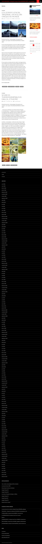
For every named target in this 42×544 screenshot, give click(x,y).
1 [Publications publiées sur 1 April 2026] (33, 45)
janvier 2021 (4, 307)
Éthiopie (8, 165)
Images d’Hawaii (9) (5, 490)
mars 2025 (3, 210)
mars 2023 (3, 257)
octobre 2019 (4, 336)
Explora (3, 517)
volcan (22, 86)
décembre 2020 (4, 309)
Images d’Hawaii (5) (5, 500)
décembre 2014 (4, 454)
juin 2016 (3, 417)
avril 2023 (3, 255)
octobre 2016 (4, 409)
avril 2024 (3, 230)
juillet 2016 (4, 415)
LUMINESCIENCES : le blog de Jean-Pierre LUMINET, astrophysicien (14, 519)
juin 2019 (3, 344)
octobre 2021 (4, 289)
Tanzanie (17, 86)
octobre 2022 (4, 267)
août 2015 (3, 437)
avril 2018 (3, 372)
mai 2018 (3, 370)
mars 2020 (3, 326)
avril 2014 (3, 468)
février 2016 (4, 425)
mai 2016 (3, 419)
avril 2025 (3, 208)
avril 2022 (3, 277)
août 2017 (3, 389)
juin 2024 (3, 228)
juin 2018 (3, 368)
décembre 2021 (4, 285)
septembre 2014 (4, 460)
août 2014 (3, 462)
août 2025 (3, 200)
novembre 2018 (4, 358)
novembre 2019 (4, 334)
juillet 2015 (4, 439)
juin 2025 (3, 204)
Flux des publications (5, 533)
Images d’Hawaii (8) (5, 492)
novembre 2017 (4, 383)
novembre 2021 (4, 287)
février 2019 (4, 352)
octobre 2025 (4, 196)
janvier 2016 (4, 427)
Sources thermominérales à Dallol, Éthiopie (11, 97)
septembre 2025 (4, 198)
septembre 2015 (4, 435)
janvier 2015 (4, 452)
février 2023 (4, 259)
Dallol (4, 165)
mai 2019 (3, 346)
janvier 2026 (4, 190)
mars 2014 (3, 470)
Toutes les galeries (34, 37)
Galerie (4, 18)
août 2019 (3, 340)
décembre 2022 (4, 263)
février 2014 (4, 472)
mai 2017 (3, 395)
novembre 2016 (4, 407)
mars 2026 (3, 186)
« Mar (31, 53)
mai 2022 (3, 275)
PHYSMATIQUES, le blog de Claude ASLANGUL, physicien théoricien (14, 523)
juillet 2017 (4, 391)
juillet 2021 (4, 295)
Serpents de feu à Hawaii (6, 502)
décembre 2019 (4, 332)
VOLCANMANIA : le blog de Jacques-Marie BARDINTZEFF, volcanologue (18, 1)
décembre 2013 (4, 476)
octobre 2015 (4, 433)
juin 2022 (3, 273)
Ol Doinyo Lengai (11, 86)
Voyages (3, 10)
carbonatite (5, 86)
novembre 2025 (4, 194)
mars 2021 (3, 303)
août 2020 (3, 318)
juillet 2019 (4, 342)
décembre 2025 (4, 192)
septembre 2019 (4, 338)
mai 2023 (3, 253)
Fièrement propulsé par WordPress (7, 542)
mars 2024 (3, 232)
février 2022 (4, 281)
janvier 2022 (4, 283)
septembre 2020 (4, 316)
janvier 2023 (4, 261)
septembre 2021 (4, 291)
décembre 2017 (4, 381)
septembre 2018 (4, 362)
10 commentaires (17, 18)
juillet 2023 (4, 249)
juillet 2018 (4, 366)
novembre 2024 (4, 218)
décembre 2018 (4, 356)
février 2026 (4, 188)
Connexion (4, 531)
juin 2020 (3, 322)
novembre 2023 (4, 240)
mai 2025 (3, 206)
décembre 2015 (4, 429)
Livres (3, 174)
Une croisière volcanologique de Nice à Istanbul (10, 483)
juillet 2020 (4, 320)
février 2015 (4, 450)
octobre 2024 (4, 220)
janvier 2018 (4, 379)
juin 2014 (3, 464)
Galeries (34, 6)
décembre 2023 (4, 238)
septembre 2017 (4, 387)
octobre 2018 (4, 360)
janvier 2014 (4, 474)
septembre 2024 (4, 222)
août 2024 (3, 224)
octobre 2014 (4, 458)
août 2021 (3, 293)
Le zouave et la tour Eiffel (6, 485)
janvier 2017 (4, 403)
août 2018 (3, 364)
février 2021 (4, 305)
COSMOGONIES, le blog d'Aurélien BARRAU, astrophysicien (12, 513)
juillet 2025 (4, 202)
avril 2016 (3, 421)
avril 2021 (3, 301)
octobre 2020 (4, 314)
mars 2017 (3, 399)
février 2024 (4, 234)
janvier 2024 (4, 236)
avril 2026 (3, 184)
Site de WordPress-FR (5, 537)
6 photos (37, 15)
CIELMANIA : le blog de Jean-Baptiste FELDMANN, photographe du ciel (14, 511)
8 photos (37, 29)
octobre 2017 (4, 385)
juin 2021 (3, 297)
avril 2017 (3, 397)
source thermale (14, 165)
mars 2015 (3, 448)
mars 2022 (3, 279)
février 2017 (4, 401)
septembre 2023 (4, 244)
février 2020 (4, 328)
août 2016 (3, 413)
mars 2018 (3, 374)
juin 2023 (3, 251)
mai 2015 (3, 444)
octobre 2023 (4, 242)
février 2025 (4, 212)
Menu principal (40, 1)
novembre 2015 (4, 431)
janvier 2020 (4, 330)
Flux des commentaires (6, 535)
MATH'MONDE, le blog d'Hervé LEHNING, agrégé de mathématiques (14, 521)
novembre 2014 (4, 456)
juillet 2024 (4, 226)
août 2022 (3, 271)
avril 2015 (3, 446)
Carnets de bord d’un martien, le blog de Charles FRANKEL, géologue (14, 509)
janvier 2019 (4, 354)
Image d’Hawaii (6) (5, 498)
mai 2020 (3, 324)
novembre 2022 (4, 265)
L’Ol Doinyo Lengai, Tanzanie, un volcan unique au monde (12, 14)
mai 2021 (3, 299)
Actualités (4, 172)
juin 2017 (3, 393)
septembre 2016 (4, 411)
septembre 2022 (4, 269)
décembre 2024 (4, 216)
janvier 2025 (4, 214)
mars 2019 (3, 350)
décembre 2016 (4, 405)
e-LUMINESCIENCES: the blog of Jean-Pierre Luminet (11, 515)
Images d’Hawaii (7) (5, 496)
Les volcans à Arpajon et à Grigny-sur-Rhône (9, 494)
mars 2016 (3, 423)
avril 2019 (3, 348)
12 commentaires (17, 101)
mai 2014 (3, 466)
